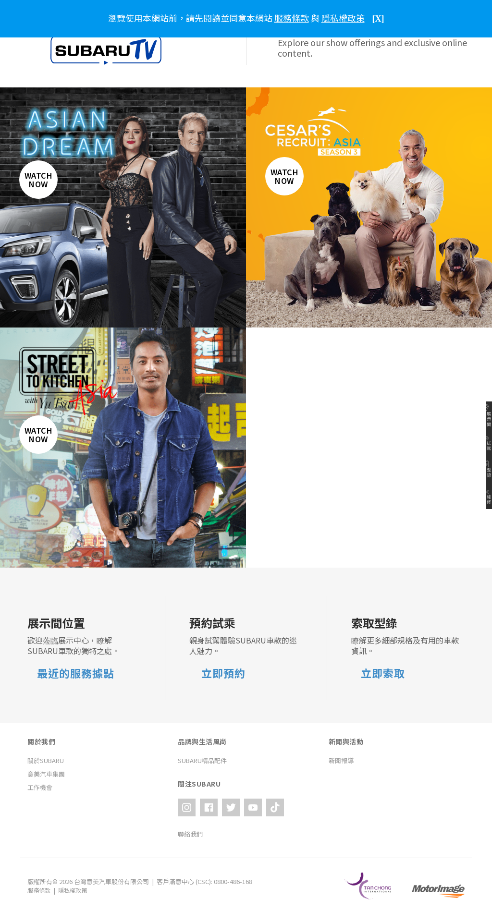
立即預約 (223, 673)
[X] (378, 19)
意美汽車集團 (46, 773)
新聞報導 (341, 760)
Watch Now (44, 186)
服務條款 (39, 886)
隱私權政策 (75, 886)
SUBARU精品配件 (202, 760)
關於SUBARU (45, 760)
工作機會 (39, 787)
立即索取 (383, 673)
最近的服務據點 (75, 673)
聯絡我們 (190, 830)
